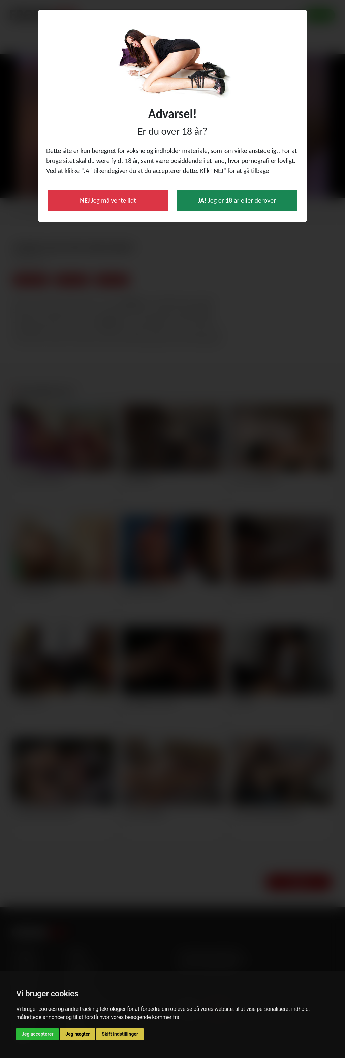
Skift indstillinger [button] (120, 1034)
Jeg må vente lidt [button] (108, 200)
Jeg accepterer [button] (37, 1034)
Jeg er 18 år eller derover (237, 200)
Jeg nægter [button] (77, 1034)
